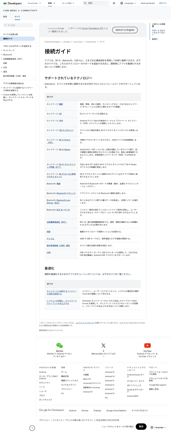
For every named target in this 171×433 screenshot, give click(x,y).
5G (62, 393)
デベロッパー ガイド (135, 381)
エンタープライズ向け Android (48, 377)
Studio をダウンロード (135, 390)
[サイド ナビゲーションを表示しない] (32, 428)
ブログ (42, 395)
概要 (5, 16)
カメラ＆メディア (68, 385)
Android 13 (109, 380)
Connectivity (29, 10)
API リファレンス (134, 385)
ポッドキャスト (45, 400)
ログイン (163, 3)
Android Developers (52, 42)
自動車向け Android (91, 387)
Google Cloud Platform (116, 410)
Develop (67, 42)
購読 (141, 426)
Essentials (33, 3)
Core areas (10, 10)
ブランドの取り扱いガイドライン (79, 420)
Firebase (97, 410)
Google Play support (157, 385)
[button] (17, 50)
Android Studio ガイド (135, 376)
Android (42, 372)
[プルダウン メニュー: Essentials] (41, 3)
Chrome (84, 410)
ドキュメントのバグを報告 (158, 379)
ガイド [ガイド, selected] (17, 16)
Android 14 (109, 376)
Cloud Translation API (92, 28)
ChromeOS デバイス (92, 383)
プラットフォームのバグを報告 (158, 373)
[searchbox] (18, 25)
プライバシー (66, 389)
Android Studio (148, 3)
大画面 (86, 375)
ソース (42, 387)
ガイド (102, 42)
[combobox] (96, 3)
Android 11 (109, 389)
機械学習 (65, 376)
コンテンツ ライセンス (84, 323)
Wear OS (87, 379)
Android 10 (109, 393)
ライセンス (57, 420)
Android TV (88, 392)
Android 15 (109, 372)
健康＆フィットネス (69, 380)
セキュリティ (44, 383)
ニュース (42, 391)
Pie (106, 397)
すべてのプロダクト (140, 410)
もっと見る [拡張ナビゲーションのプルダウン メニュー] (67, 3)
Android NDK (132, 396)
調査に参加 (153, 389)
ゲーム (64, 372)
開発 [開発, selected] (50, 3)
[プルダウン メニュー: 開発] (55, 3)
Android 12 (109, 385)
